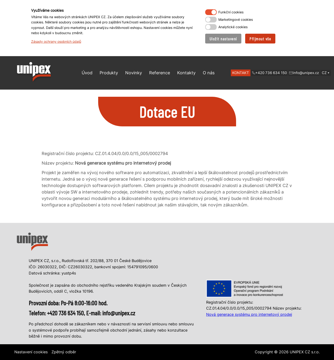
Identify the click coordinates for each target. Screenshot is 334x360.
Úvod (87, 72)
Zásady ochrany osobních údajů (56, 41)
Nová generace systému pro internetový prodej (249, 314)
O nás (209, 72)
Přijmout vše (260, 38)
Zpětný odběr (63, 351)
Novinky (133, 72)
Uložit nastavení (223, 38)
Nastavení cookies (31, 351)
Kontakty (186, 72)
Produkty (109, 72)
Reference (159, 72)
